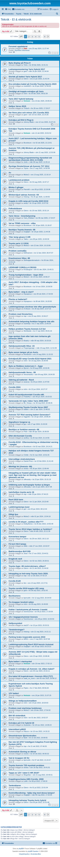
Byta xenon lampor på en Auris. (23, 352)
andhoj (26, 438)
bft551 (26, 639)
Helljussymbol (15, 623)
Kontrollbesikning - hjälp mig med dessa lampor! (32, 793)
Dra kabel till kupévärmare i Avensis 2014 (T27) (31, 676)
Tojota (26, 168)
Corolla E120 (15, 581)
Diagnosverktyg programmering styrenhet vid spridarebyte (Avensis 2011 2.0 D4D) (30, 159)
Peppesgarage (29, 348)
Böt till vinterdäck (17, 715)
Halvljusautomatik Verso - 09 (22, 372)
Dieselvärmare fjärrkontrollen (22, 736)
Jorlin (26, 162)
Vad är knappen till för (19, 758)
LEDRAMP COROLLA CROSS (22, 267)
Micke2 (26, 175)
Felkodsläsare (15, 208)
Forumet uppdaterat (18, 46)
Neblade (27, 101)
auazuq (26, 382)
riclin (25, 93)
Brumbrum (27, 143)
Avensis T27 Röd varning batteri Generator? (29, 415)
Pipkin (26, 688)
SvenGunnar (28, 611)
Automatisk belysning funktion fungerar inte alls (31, 321)
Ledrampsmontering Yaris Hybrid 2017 (27, 69)
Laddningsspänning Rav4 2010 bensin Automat (31, 644)
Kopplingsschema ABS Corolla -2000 (26, 779)
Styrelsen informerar (22, 50)
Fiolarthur (27, 397)
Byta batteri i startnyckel (20, 661)
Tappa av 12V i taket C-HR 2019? (24, 773)
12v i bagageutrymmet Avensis (23, 617)
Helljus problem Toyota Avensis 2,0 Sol (27, 329)
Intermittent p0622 (17, 729)
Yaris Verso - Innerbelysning (22, 216)
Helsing (26, 197)
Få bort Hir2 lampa (17, 544)
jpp (25, 424)
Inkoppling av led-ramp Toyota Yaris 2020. (28, 573)
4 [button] (35, 36)
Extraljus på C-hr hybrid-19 (21, 723)
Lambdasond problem (19, 180)
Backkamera (14, 596)
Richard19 (27, 354)
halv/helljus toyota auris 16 (21, 492)
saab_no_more (29, 678)
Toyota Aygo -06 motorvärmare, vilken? (27, 566)
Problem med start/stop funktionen (25, 708)
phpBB (21, 848)
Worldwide (27, 331)
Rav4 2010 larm (16, 499)
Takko (26, 239)
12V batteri (14, 693)
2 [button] (28, 36)
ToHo (26, 65)
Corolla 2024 (14, 387)
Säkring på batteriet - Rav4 (21, 380)
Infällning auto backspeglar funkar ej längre (29, 485)
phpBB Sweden (33, 851)
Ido (25, 583)
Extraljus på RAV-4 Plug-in (21, 120)
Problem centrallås (17, 251)
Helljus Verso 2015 (17, 106)
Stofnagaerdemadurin (32, 260)
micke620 (27, 86)
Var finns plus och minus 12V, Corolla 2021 (29, 112)
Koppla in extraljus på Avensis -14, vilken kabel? (31, 669)
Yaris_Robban (29, 218)
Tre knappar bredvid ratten (21, 602)
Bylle (25, 738)
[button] (21, 36)
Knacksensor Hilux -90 (19, 258)
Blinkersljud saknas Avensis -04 (24, 195)
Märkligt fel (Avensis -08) (20, 466)
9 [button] (44, 36)
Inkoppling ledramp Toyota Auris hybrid (27, 800)
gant (25, 71)
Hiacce (26, 731)
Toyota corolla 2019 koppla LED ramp (26, 588)
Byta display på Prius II (19, 63)
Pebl (25, 431)
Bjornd (26, 368)
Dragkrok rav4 (15, 559)
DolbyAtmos (28, 524)
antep (26, 203)
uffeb (25, 546)
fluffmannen (28, 253)
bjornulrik (27, 598)
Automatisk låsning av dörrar (22, 752)
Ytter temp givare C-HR (19, 237)
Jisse (26, 553)
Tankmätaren (15, 785)
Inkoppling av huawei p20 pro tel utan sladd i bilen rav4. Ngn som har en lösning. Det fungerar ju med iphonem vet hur (33, 475)
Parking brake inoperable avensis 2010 (27, 637)
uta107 (26, 625)
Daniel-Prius (28, 461)
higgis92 (27, 417)
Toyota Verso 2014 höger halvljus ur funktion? (30, 529)
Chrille (26, 455)
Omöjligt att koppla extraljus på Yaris (26, 91)
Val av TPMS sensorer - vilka (22, 223)
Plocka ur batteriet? (18, 299)
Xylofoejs (27, 323)
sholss (26, 468)
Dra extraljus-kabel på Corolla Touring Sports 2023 (32, 84)
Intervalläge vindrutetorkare (22, 459)
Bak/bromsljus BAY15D (20, 551)
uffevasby (27, 479)
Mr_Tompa (28, 403)
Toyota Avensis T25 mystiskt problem (26, 765)
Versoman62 (28, 374)
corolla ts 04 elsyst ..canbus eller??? (26, 522)
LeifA (26, 781)
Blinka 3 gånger (16, 187)
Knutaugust (28, 269)
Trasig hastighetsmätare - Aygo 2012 (26, 275)
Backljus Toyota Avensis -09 (22, 230)
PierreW (27, 189)
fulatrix (26, 409)
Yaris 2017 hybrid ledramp (21, 99)
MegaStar (27, 775)
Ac (10, 172)
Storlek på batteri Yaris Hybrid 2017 (25, 77)
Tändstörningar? (16, 629)
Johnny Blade (29, 122)
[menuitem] (8, 9)
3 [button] (32, 36)
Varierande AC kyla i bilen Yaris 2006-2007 (28, 401)
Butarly (26, 341)
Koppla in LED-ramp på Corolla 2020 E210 (28, 201)
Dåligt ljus (13, 514)
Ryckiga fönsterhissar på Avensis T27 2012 (29, 166)
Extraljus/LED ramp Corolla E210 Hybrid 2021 (30, 359)
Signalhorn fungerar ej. (19, 422)
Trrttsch (26, 108)
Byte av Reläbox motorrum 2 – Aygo (26, 366)
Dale (25, 48)
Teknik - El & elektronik (16, 19)
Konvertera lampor (17, 536)
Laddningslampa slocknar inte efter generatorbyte (32, 307)
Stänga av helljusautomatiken (23, 701)
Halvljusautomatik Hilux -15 (22, 346)
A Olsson (27, 309)
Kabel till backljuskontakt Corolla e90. (26, 394)
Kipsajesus (28, 294)
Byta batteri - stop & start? (21, 292)
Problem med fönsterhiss (20, 314)
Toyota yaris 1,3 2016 (19, 243)
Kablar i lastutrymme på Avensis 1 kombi (28, 609)
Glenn (26, 79)
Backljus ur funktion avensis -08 (24, 429)
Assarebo (27, 725)
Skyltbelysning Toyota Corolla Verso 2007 (28, 407)
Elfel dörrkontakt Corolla (20, 436)
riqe (25, 316)
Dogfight (27, 232)
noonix (26, 754)
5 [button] (39, 36)
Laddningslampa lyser (19, 507)
